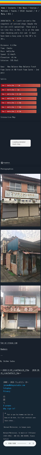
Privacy (6, 391)
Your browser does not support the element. (19, 443)
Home (3, 8)
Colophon (7, 388)
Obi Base (23, 8)
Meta (3, 14)
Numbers (4, 349)
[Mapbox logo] (5, 163)
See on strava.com (9, 343)
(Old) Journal (26, 11)
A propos (7, 406)
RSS (9, 14)
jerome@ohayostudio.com (14, 385)
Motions (4, 11)
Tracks (14, 11)
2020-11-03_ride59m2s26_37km (16, 370)
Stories (33, 8)
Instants (12, 8)
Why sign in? (9, 409)
